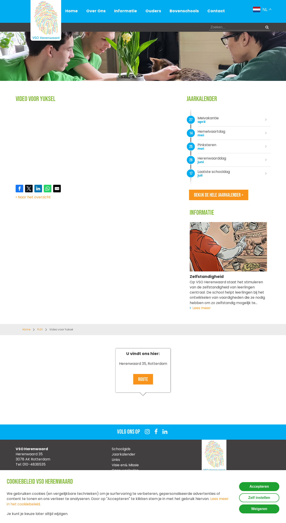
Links (116, 459)
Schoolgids (121, 449)
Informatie (125, 11)
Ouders (153, 11)
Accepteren (259, 486)
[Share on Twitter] (29, 188)
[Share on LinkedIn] (38, 188)
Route (143, 379)
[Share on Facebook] (19, 188)
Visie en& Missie (125, 465)
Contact (216, 11)
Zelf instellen (259, 498)
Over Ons (96, 11)
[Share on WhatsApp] (47, 188)
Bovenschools (184, 11)
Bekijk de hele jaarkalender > (218, 195)
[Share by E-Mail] (57, 188)
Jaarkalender (123, 454)
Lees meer (201, 308)
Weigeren (259, 509)
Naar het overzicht (33, 197)
